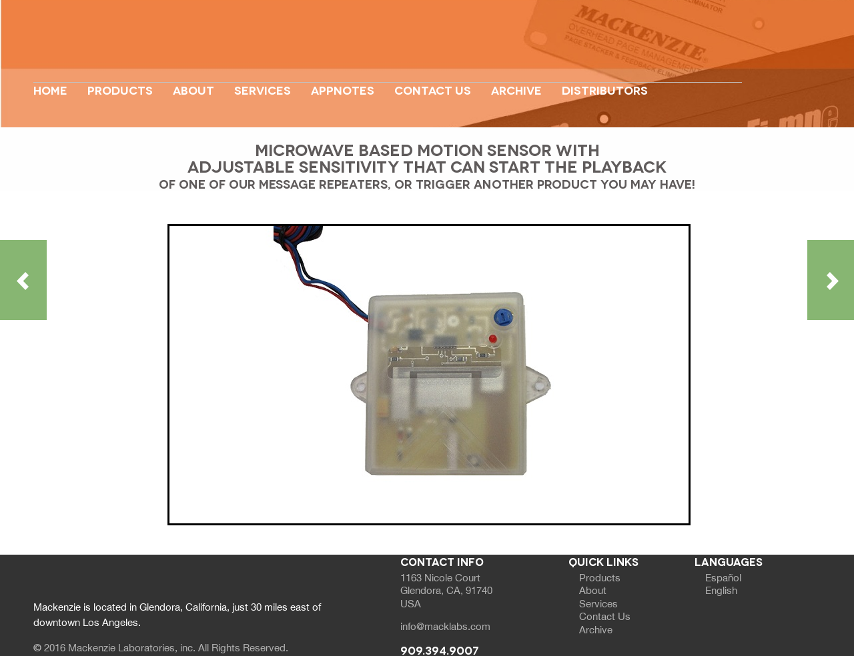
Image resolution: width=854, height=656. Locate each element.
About (193, 90)
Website (387, 48)
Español (723, 577)
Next (786, 81)
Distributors (605, 90)
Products (120, 90)
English (721, 590)
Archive (516, 90)
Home (50, 90)
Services (262, 90)
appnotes (342, 90)
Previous (67, 81)
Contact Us (432, 90)
